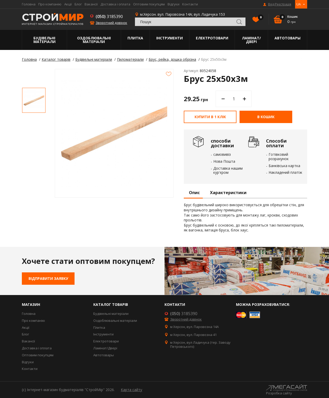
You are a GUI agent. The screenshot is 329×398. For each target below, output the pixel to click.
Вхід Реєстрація (279, 4)
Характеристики (228, 192)
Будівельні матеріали (44, 40)
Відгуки (173, 4)
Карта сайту (131, 389)
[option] (34, 100)
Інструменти (169, 38)
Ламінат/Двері (251, 40)
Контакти (190, 4)
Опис (194, 192)
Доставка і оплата (115, 4)
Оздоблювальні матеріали (94, 40)
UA (298, 4)
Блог (78, 4)
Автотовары (287, 38)
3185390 (109, 16)
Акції (68, 4)
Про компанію (49, 4)
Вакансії (91, 4)
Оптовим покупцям (149, 4)
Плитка (135, 38)
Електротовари (212, 38)
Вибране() (259, 17)
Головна (28, 4)
